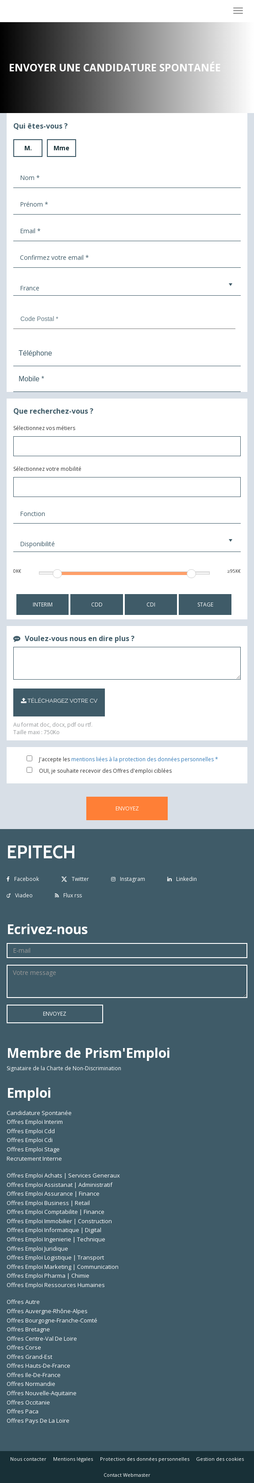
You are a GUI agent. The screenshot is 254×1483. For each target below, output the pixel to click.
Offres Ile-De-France (34, 1375)
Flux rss (68, 895)
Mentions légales (73, 1459)
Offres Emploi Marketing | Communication (63, 1267)
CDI (150, 604)
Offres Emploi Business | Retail (48, 1203)
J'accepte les (54, 759)
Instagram (128, 879)
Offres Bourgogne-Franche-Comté (52, 1320)
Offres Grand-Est (29, 1357)
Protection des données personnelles (144, 1459)
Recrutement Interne (34, 1158)
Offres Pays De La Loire (38, 1420)
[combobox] (127, 446)
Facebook (23, 879)
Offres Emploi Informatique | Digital (54, 1230)
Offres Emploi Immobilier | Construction (59, 1221)
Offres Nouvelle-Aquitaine (42, 1393)
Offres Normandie (31, 1384)
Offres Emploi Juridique (37, 1248)
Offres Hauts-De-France (38, 1366)
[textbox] (82, 449)
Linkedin (182, 879)
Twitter (75, 879)
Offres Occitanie (28, 1402)
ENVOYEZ (127, 808)
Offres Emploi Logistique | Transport (55, 1257)
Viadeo (20, 895)
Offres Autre (23, 1302)
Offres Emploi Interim (35, 1122)
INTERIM (43, 604)
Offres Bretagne (28, 1329)
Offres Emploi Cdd (31, 1131)
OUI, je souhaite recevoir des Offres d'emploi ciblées (105, 771)
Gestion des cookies (220, 1459)
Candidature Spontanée (39, 1113)
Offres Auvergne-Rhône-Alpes (47, 1311)
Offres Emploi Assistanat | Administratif (59, 1185)
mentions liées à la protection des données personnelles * (144, 759)
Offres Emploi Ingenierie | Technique (56, 1239)
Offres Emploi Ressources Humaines (56, 1285)
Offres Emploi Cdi (30, 1140)
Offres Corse (24, 1347)
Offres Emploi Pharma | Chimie (48, 1276)
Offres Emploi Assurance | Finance (53, 1193)
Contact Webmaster (127, 1474)
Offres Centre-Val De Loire (42, 1338)
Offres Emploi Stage (33, 1149)
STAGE (205, 604)
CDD (97, 604)
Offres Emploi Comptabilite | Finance (55, 1212)
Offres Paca (22, 1411)
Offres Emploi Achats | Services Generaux (63, 1175)
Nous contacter (28, 1459)
